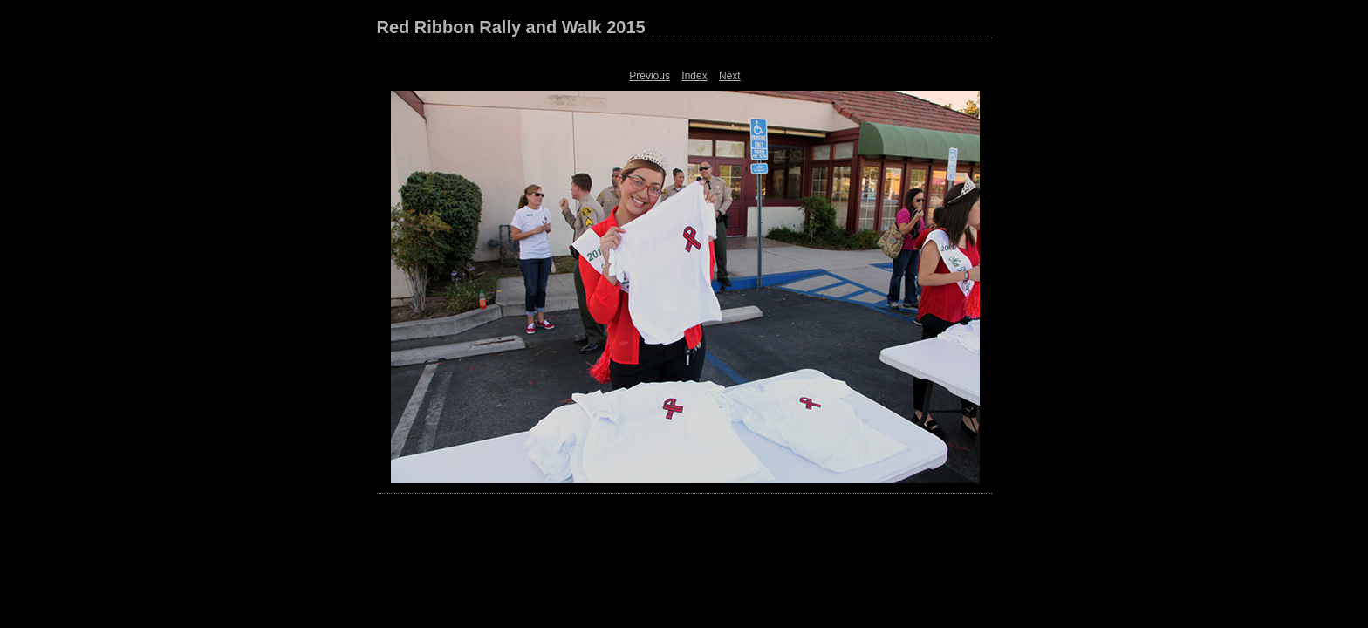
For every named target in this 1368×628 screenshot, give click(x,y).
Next (730, 76)
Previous (649, 76)
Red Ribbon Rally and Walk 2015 (511, 27)
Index (694, 76)
